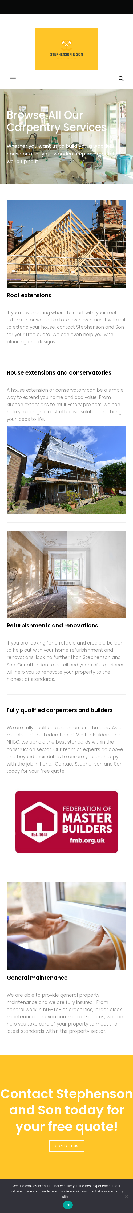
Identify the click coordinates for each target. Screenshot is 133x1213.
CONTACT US (66, 1146)
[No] (126, 1196)
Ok (68, 1205)
